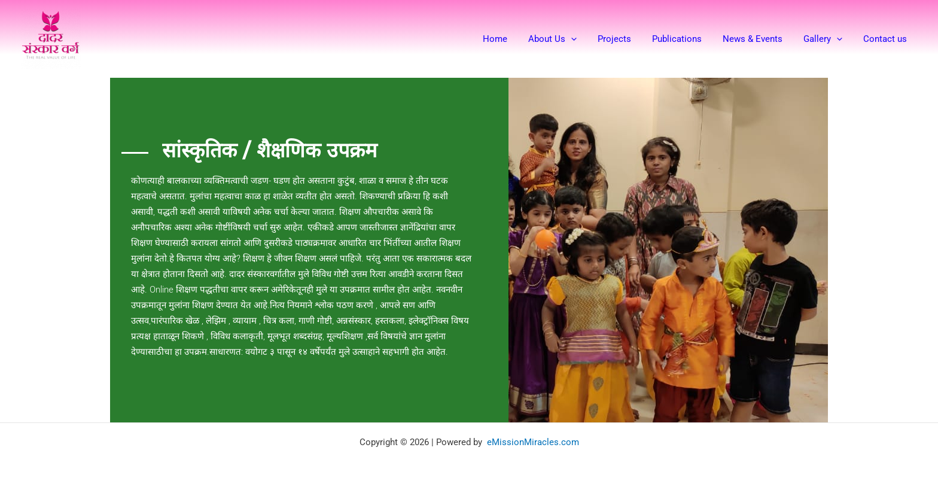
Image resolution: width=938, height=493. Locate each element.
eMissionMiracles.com (533, 440)
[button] (587, 39)
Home (514, 39)
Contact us (886, 39)
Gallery (827, 39)
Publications (687, 39)
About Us (568, 39)
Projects (627, 39)
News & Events (760, 39)
